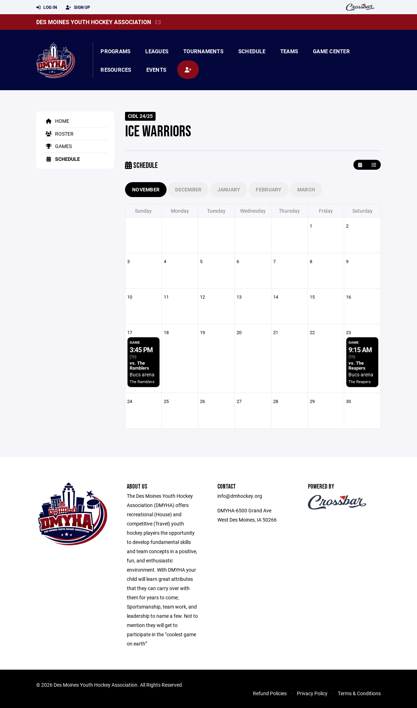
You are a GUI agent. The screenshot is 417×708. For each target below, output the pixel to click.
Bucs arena (142, 374)
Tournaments (203, 51)
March (306, 189)
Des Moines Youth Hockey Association (93, 22)
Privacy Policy (312, 693)
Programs (115, 51)
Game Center (331, 51)
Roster (58, 133)
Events (156, 69)
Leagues (156, 51)
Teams (289, 51)
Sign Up (78, 7)
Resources (116, 69)
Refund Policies (270, 693)
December (188, 189)
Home (56, 121)
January (228, 189)
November (145, 189)
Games (57, 146)
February (268, 189)
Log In (46, 7)
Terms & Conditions (359, 693)
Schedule (251, 51)
